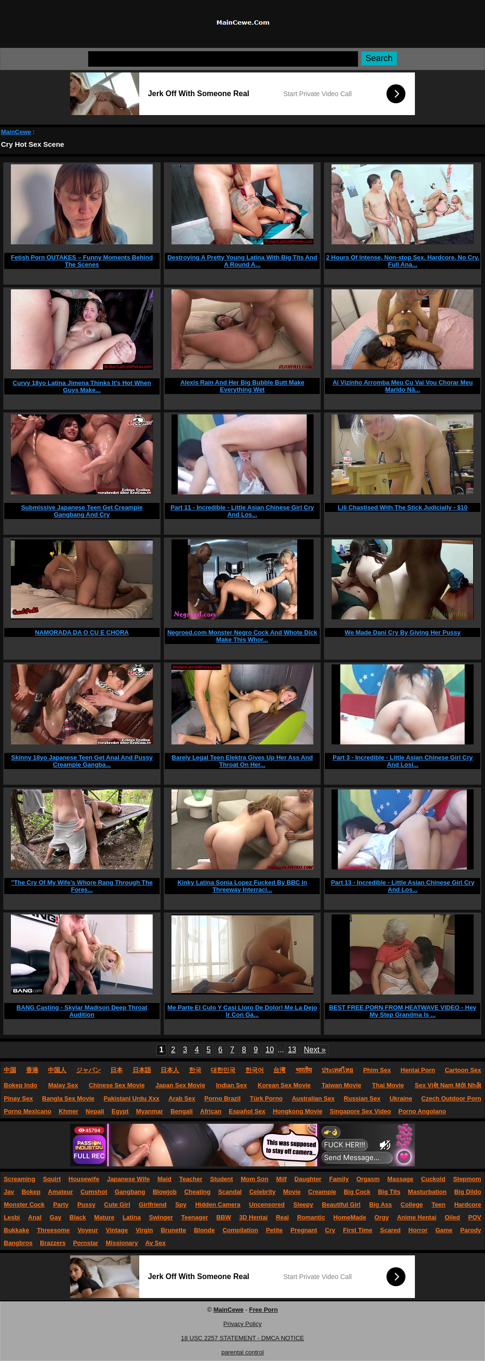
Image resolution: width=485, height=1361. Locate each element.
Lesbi (12, 1217)
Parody (470, 1230)
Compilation (240, 1230)
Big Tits (389, 1191)
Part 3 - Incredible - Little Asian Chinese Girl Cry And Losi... (402, 761)
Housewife (84, 1178)
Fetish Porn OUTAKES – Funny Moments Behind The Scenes (82, 261)
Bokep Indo (20, 1085)
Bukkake (16, 1230)
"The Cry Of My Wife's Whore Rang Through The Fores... (82, 886)
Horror (417, 1230)
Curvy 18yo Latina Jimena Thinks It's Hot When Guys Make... (82, 386)
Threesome (53, 1230)
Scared (390, 1230)
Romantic (311, 1217)
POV (474, 1217)
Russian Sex (362, 1098)
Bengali (182, 1111)
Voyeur (88, 1230)
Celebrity (262, 1191)
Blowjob (165, 1191)
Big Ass (380, 1204)
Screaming (19, 1178)
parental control (242, 1352)
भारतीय (304, 1070)
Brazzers (52, 1242)
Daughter (308, 1178)
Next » (314, 1050)
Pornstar (85, 1242)
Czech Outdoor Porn (451, 1098)
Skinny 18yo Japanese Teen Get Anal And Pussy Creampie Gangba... (82, 761)
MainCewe (16, 131)
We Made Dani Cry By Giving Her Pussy (403, 632)
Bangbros (18, 1242)
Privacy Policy (243, 1323)
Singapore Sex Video (360, 1111)
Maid (164, 1178)
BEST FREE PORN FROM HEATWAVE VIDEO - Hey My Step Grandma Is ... (402, 1011)
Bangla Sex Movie (68, 1098)
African (211, 1111)
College (412, 1204)
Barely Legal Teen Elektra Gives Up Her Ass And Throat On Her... (242, 761)
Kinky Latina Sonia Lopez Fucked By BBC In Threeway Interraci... (242, 886)
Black (78, 1217)
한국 (195, 1070)
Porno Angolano (422, 1111)
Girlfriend (153, 1204)
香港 (32, 1070)
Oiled (452, 1217)
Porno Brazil (223, 1098)
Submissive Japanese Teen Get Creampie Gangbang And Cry (82, 511)
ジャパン (88, 1070)
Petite (274, 1230)
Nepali (95, 1111)
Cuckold (433, 1178)
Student (221, 1178)
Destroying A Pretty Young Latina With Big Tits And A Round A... (242, 261)
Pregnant (303, 1230)
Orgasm (367, 1178)
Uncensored (267, 1204)
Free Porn (263, 1309)
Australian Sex (313, 1098)
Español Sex (247, 1111)
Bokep (31, 1191)
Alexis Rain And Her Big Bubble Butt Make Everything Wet (242, 386)
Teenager (194, 1217)
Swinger (161, 1217)
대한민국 (223, 1070)
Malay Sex (63, 1085)
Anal (34, 1217)
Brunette (173, 1230)
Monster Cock (24, 1204)
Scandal (230, 1191)
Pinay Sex (18, 1098)
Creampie (322, 1191)
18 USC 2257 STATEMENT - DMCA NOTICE (242, 1338)
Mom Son (255, 1178)
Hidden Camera (217, 1204)
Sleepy (303, 1204)
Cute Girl (117, 1204)
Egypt (120, 1111)
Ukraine (400, 1098)
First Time (357, 1230)
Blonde (204, 1230)
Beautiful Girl (341, 1204)
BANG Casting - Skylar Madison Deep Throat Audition (82, 1011)
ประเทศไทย (337, 1070)
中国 (10, 1070)
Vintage (117, 1230)
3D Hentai (253, 1217)
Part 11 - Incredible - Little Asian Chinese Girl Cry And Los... (242, 511)
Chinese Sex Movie (117, 1085)
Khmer (68, 1111)
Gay (56, 1217)
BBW (223, 1217)
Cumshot (94, 1191)
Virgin (144, 1230)
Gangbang (130, 1191)
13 (292, 1050)
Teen (438, 1204)
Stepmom (467, 1178)
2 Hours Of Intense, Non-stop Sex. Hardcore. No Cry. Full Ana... (402, 261)
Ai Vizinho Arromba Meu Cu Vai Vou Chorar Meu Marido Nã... (402, 386)
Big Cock (357, 1191)
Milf (281, 1178)
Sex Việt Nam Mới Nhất (448, 1085)
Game (443, 1230)
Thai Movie (388, 1085)
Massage (400, 1178)
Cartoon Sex (463, 1070)
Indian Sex (231, 1085)
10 (269, 1050)
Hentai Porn (418, 1070)
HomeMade (349, 1217)
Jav (9, 1191)
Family (339, 1178)
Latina (132, 1217)
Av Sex (155, 1242)
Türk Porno (266, 1098)
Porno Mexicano (27, 1111)
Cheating (197, 1191)
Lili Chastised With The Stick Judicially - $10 (402, 507)
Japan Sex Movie (180, 1085)
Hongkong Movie (298, 1111)
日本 (116, 1070)
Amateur (60, 1191)
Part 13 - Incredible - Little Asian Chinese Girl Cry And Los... (403, 886)
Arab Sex (182, 1098)
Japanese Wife (128, 1178)
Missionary (122, 1242)
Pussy (86, 1204)
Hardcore (467, 1204)
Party (61, 1204)
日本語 (142, 1070)
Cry (330, 1230)
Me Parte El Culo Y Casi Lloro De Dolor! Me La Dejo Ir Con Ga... (242, 1011)
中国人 (57, 1070)
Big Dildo (467, 1191)
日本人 (170, 1070)
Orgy (382, 1217)
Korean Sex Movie (284, 1085)
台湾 (279, 1070)
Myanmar (149, 1111)
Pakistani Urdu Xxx (132, 1098)
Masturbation (427, 1191)
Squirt (52, 1178)
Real (282, 1217)
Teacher (190, 1178)
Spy (181, 1204)
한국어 (254, 1070)
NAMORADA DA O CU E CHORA (82, 632)
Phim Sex (377, 1070)
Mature (104, 1217)
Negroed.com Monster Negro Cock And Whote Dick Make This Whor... (242, 636)
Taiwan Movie (341, 1085)
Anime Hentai (416, 1217)
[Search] (223, 59)
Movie (292, 1191)
